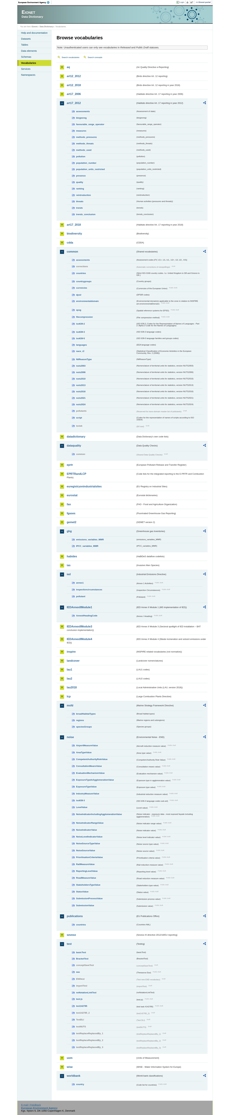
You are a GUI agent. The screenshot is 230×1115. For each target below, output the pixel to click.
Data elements (29, 51)
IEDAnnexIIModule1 (79, 607)
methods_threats (85, 143)
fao (69, 504)
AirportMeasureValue (87, 745)
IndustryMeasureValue (87, 793)
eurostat (72, 495)
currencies (81, 288)
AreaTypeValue (84, 752)
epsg (78, 310)
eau (78, 972)
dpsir (78, 295)
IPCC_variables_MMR (87, 546)
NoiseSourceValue (85, 850)
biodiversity (74, 233)
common (72, 251)
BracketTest (82, 958)
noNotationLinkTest (86, 992)
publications (75, 916)
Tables (24, 44)
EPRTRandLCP (76, 473)
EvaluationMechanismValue (90, 773)
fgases (71, 513)
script (79, 417)
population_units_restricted (90, 169)
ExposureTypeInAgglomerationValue (95, 780)
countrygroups (83, 281)
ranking (80, 188)
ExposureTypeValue (86, 786)
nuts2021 (80, 398)
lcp (69, 696)
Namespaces (28, 75)
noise (70, 737)
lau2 (69, 678)
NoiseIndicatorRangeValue (89, 823)
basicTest (81, 952)
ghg (69, 531)
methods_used (83, 150)
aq (68, 67)
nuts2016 (80, 391)
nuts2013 (80, 385)
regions (80, 720)
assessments (83, 111)
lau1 (69, 669)
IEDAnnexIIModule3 (79, 626)
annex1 (80, 582)
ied (69, 574)
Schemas (26, 56)
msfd (70, 705)
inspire (71, 651)
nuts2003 (80, 366)
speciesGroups (84, 726)
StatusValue (82, 891)
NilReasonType (84, 359)
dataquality (74, 445)
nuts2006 (80, 372)
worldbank (73, 1075)
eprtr (70, 464)
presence (81, 175)
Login (182, 2)
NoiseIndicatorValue (86, 830)
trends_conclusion (85, 214)
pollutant (80, 596)
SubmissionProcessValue (89, 898)
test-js (79, 999)
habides (72, 556)
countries (81, 273)
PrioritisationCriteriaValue (89, 857)
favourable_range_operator (90, 124)
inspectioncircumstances (89, 589)
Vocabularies (28, 63)
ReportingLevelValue (87, 871)
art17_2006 (74, 94)
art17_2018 (74, 224)
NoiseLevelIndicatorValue (89, 836)
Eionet (34, 27)
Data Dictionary (46, 27)
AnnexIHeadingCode (86, 615)
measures (81, 131)
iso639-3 (80, 332)
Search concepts (95, 57)
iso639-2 (80, 323)
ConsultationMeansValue (89, 766)
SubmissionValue (85, 905)
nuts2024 (80, 404)
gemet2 (71, 522)
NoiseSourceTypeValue (88, 843)
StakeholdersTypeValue (88, 885)
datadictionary (76, 436)
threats (79, 201)
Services (25, 69)
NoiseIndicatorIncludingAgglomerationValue (99, 814)
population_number (86, 163)
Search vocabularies (70, 57)
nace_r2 (80, 351)
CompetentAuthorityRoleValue (92, 759)
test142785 (81, 1006)
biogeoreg (81, 118)
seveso (71, 934)
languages (81, 345)
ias (68, 565)
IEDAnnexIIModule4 (79, 639)
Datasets (26, 38)
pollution (80, 156)
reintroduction (83, 195)
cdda (70, 242)
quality (79, 182)
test (69, 943)
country (80, 1084)
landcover (73, 660)
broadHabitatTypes (86, 714)
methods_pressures (86, 137)
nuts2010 (80, 378)
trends (79, 208)
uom (70, 1057)
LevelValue (81, 807)
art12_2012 (74, 76)
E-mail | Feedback (31, 1105)
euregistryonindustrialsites (84, 486)
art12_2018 (74, 85)
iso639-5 (80, 338)
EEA (35, 2)
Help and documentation (34, 32)
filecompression (84, 317)
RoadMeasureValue (86, 878)
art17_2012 (74, 103)
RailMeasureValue (85, 864)
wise (70, 1066)
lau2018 (72, 687)
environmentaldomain (87, 301)
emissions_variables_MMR (90, 539)
